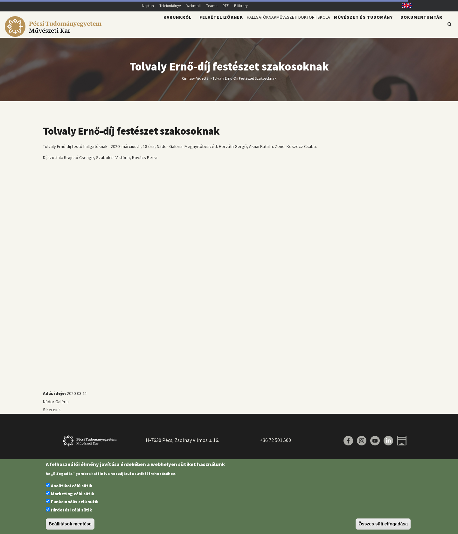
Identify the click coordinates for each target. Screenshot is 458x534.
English (404, 5)
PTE (226, 5)
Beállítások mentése (70, 523)
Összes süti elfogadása (383, 523)
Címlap (188, 81)
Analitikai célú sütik (71, 486)
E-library (241, 5)
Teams (211, 5)
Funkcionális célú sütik (75, 501)
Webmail (193, 5)
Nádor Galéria (56, 405)
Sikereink (52, 413)
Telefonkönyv (170, 5)
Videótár (203, 81)
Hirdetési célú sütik (71, 510)
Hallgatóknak (233, 27)
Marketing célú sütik (72, 494)
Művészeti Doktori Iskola (292, 27)
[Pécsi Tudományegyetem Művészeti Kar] (54, 34)
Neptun (148, 5)
